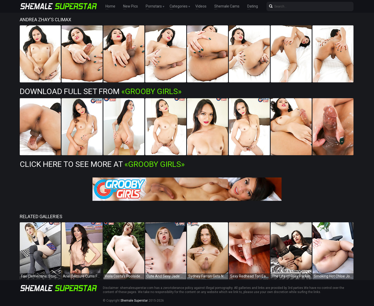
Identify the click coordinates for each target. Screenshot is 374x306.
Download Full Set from (101, 91)
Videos (200, 6)
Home (110, 6)
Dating (252, 6)
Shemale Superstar (134, 300)
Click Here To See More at (102, 164)
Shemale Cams (226, 6)
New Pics (130, 6)
